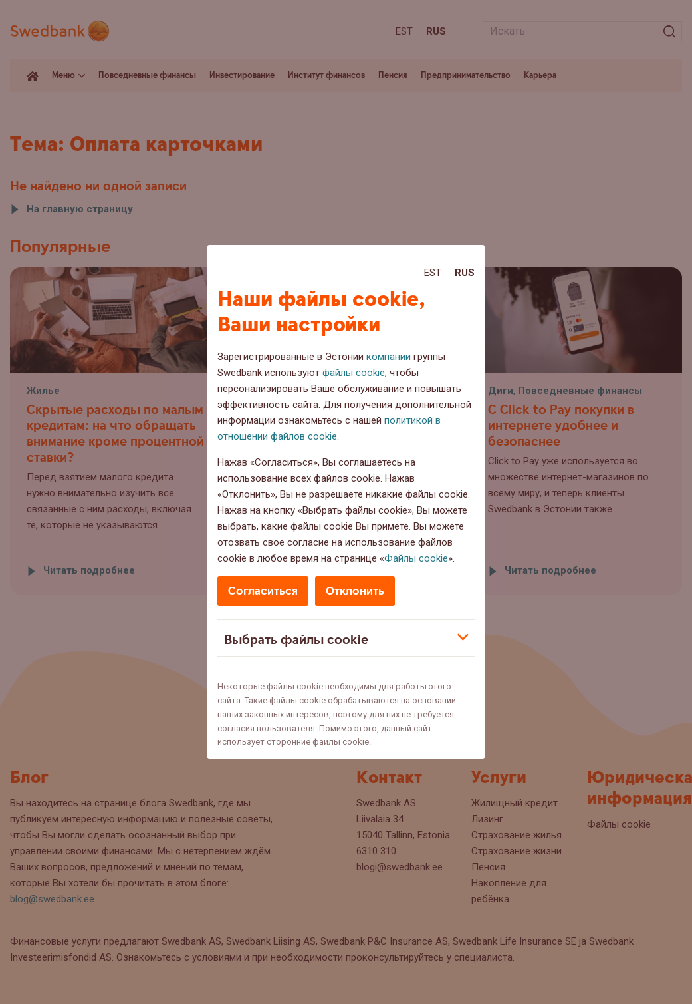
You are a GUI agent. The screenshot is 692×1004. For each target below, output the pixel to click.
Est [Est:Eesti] (432, 273)
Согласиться (263, 591)
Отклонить (355, 591)
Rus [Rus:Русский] (465, 273)
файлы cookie (353, 373)
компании (388, 357)
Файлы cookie (416, 558)
